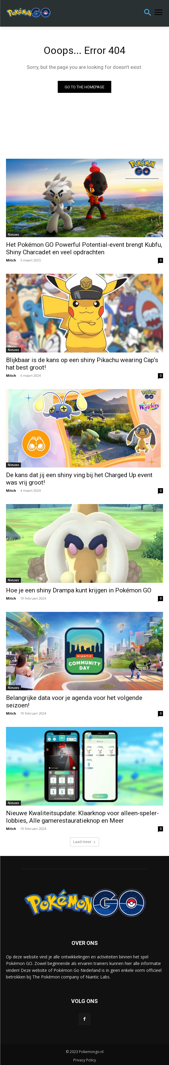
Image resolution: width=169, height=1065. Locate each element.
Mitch (11, 260)
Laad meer (84, 841)
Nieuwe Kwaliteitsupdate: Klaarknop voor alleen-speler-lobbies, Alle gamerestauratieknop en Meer (82, 817)
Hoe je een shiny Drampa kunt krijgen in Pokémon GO (78, 590)
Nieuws (13, 234)
